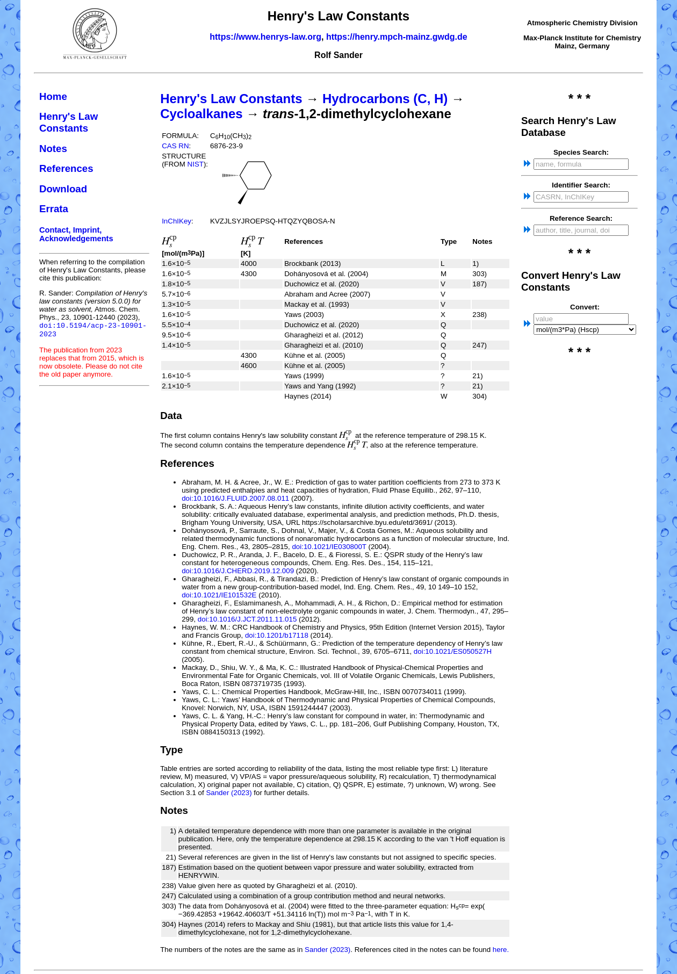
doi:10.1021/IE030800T (329, 547)
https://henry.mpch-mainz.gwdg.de (396, 36)
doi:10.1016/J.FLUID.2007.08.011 (235, 498)
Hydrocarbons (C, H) (385, 98)
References (66, 168)
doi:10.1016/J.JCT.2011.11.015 (247, 619)
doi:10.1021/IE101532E (219, 595)
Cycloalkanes (201, 113)
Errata (53, 208)
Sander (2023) (228, 793)
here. (501, 950)
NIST (196, 164)
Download (63, 188)
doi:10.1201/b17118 (276, 635)
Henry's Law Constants (68, 122)
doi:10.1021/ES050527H (453, 651)
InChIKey (176, 221)
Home (53, 96)
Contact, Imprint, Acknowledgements (76, 234)
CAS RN (175, 146)
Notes (53, 148)
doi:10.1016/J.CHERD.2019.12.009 (238, 571)
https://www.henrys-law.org (265, 36)
